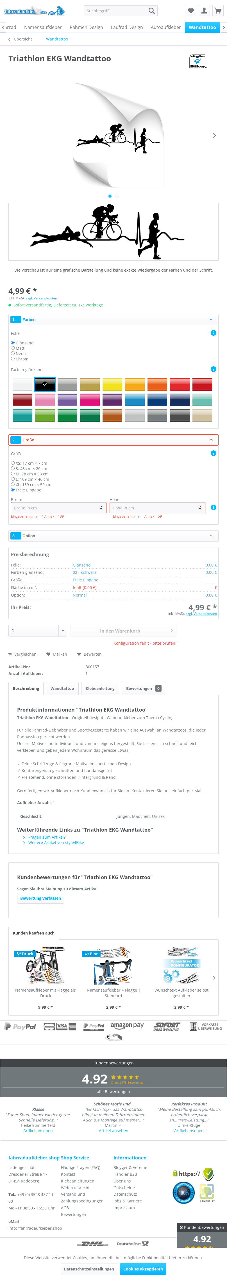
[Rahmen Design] (86, 27)
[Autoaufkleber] (166, 27)
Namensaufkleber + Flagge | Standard (113, 992)
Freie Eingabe (28, 490)
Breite (58, 505)
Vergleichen (22, 654)
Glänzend (25, 343)
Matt (20, 348)
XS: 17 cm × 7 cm (31, 463)
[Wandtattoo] (202, 27)
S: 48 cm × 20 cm (31, 468)
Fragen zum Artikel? (44, 837)
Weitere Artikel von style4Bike (53, 842)
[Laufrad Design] (127, 27)
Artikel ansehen (38, 1130)
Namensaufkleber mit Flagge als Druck (45, 992)
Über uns (122, 1181)
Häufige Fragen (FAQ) (80, 1167)
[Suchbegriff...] (121, 10)
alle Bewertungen (113, 1091)
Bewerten (89, 654)
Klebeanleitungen (77, 1181)
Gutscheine (124, 1187)
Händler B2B (125, 1174)
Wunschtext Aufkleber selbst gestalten (181, 992)
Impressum (124, 1207)
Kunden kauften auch (34, 933)
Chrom (22, 359)
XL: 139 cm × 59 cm (33, 484)
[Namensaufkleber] (43, 27)
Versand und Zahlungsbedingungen (82, 1197)
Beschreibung (26, 688)
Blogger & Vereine (130, 1167)
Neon (21, 353)
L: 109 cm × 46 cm (32, 479)
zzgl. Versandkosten (41, 298)
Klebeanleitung (100, 688)
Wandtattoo (62, 688)
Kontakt (68, 1174)
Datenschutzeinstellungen (89, 1269)
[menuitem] (121, 10)
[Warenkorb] (218, 10)
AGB (65, 1207)
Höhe (157, 505)
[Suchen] (152, 10)
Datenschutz (125, 1194)
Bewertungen (144, 688)
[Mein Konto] (204, 10)
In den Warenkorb (136, 630)
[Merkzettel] (190, 10)
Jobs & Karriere (128, 1201)
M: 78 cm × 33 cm (32, 474)
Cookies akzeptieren (143, 1269)
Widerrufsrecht (75, 1187)
